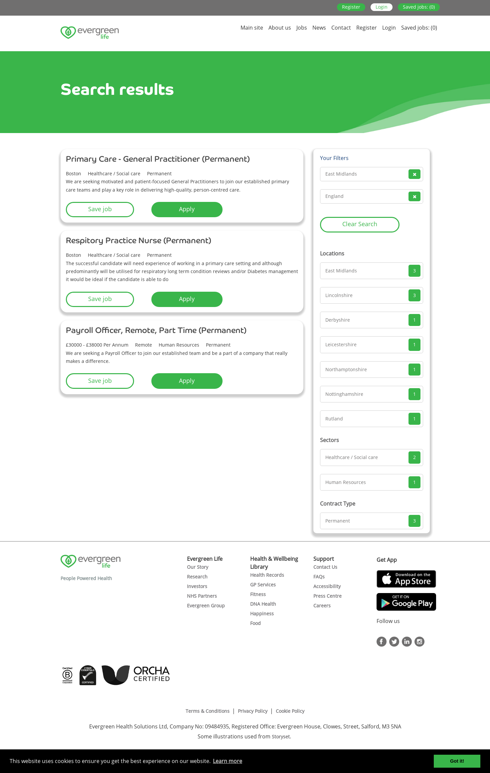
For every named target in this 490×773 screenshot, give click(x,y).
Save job (100, 209)
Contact (341, 27)
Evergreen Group (206, 605)
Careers (322, 605)
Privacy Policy (252, 711)
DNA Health (263, 604)
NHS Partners (202, 596)
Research (197, 576)
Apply (187, 209)
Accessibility (327, 586)
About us (279, 27)
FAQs (319, 576)
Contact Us (325, 567)
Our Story (197, 567)
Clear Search (359, 224)
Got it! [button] (457, 761)
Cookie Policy (290, 711)
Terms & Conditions (208, 711)
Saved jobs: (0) (419, 7)
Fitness (258, 594)
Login (382, 7)
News (319, 27)
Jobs (301, 27)
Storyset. (282, 736)
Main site (252, 27)
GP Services (263, 584)
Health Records (267, 575)
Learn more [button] (227, 761)
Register (351, 7)
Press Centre (327, 596)
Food (255, 623)
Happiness (262, 613)
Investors (197, 586)
